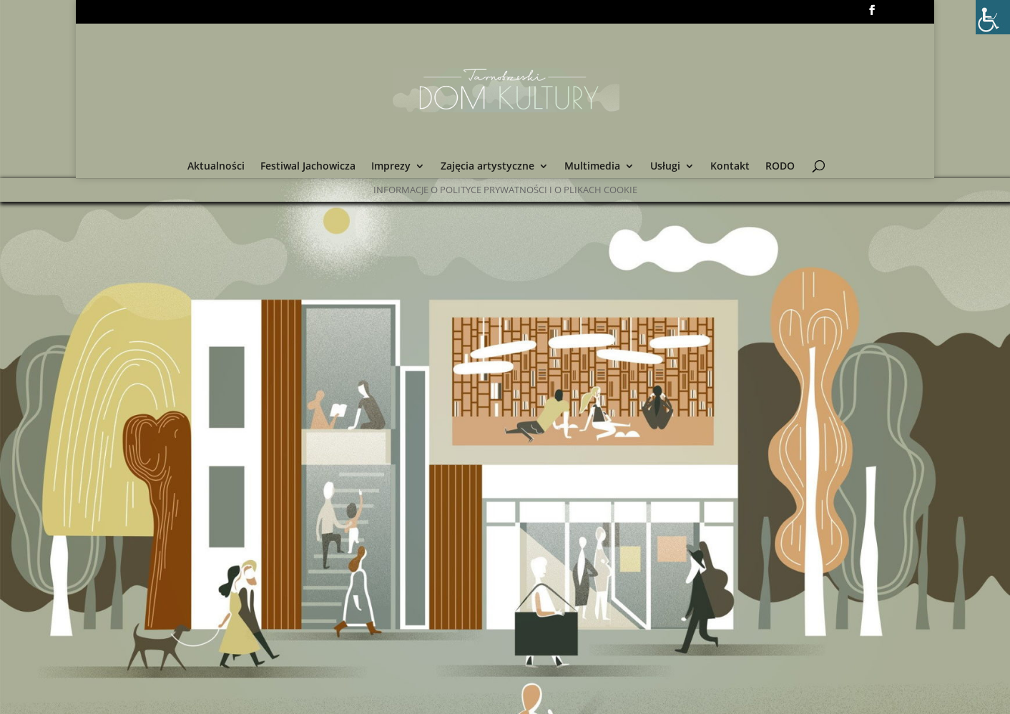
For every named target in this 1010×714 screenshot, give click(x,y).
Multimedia (592, 166)
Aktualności (216, 166)
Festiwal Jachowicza (308, 166)
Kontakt (730, 166)
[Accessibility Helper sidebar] (993, 17)
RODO (780, 166)
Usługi (665, 166)
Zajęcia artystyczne (487, 166)
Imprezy (391, 166)
